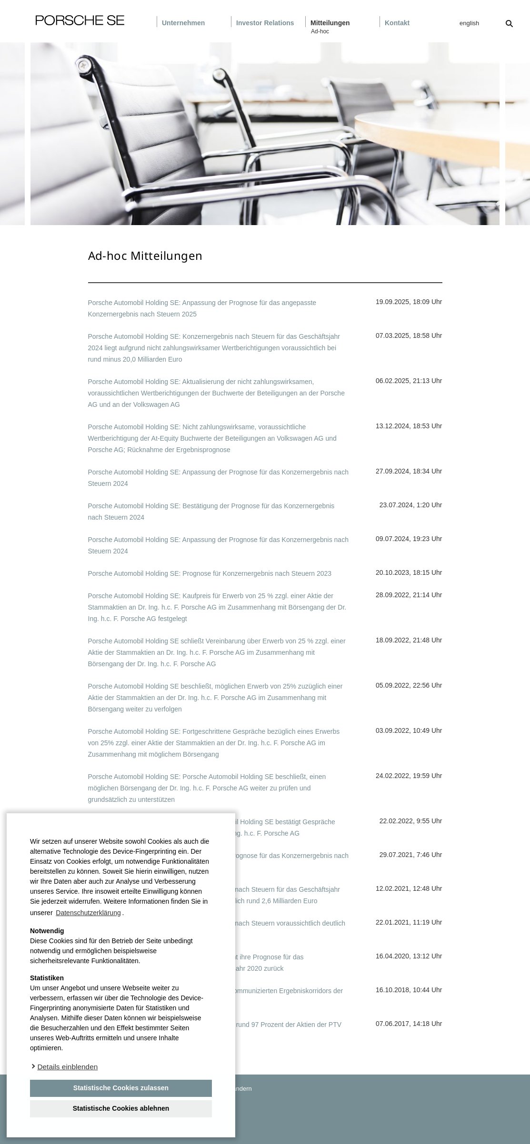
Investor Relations (265, 23)
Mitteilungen (330, 23)
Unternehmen (183, 23)
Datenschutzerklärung (88, 913)
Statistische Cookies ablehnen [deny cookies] (121, 1108)
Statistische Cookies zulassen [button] (121, 1088)
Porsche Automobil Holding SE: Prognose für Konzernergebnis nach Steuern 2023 (210, 573)
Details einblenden (67, 1067)
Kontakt (397, 23)
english (469, 23)
